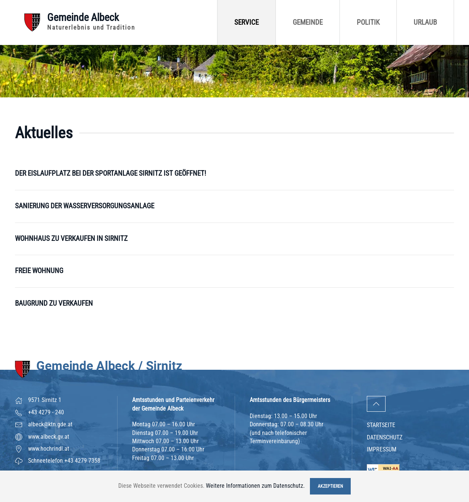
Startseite (381, 425)
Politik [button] (368, 22)
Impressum (381, 449)
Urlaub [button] (425, 22)
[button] (376, 404)
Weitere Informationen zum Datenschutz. (255, 485)
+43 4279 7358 (82, 460)
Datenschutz (384, 437)
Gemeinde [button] (308, 22)
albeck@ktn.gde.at (50, 424)
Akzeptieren (330, 486)
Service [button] (246, 22)
